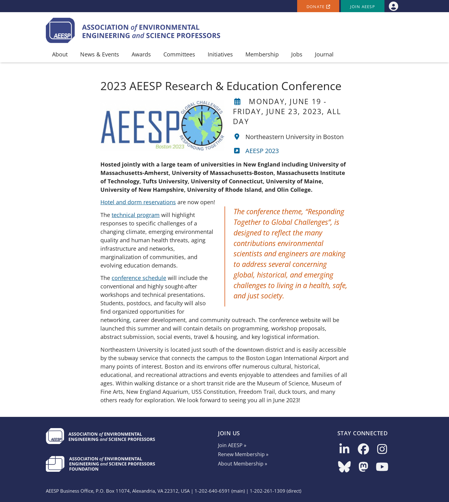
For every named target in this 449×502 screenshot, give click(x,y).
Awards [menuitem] (141, 54)
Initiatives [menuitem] (220, 54)
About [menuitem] (60, 54)
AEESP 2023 (262, 150)
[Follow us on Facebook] (363, 449)
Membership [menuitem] (262, 54)
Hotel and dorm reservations (138, 202)
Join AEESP (362, 6)
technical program (136, 215)
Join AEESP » (232, 445)
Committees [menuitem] (179, 54)
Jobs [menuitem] (296, 54)
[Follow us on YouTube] (382, 467)
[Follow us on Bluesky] (344, 467)
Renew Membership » (243, 454)
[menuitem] (393, 6)
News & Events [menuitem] (99, 54)
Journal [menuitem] (324, 54)
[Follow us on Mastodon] (363, 467)
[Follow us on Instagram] (382, 449)
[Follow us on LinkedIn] (344, 449)
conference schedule (139, 278)
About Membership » (242, 463)
